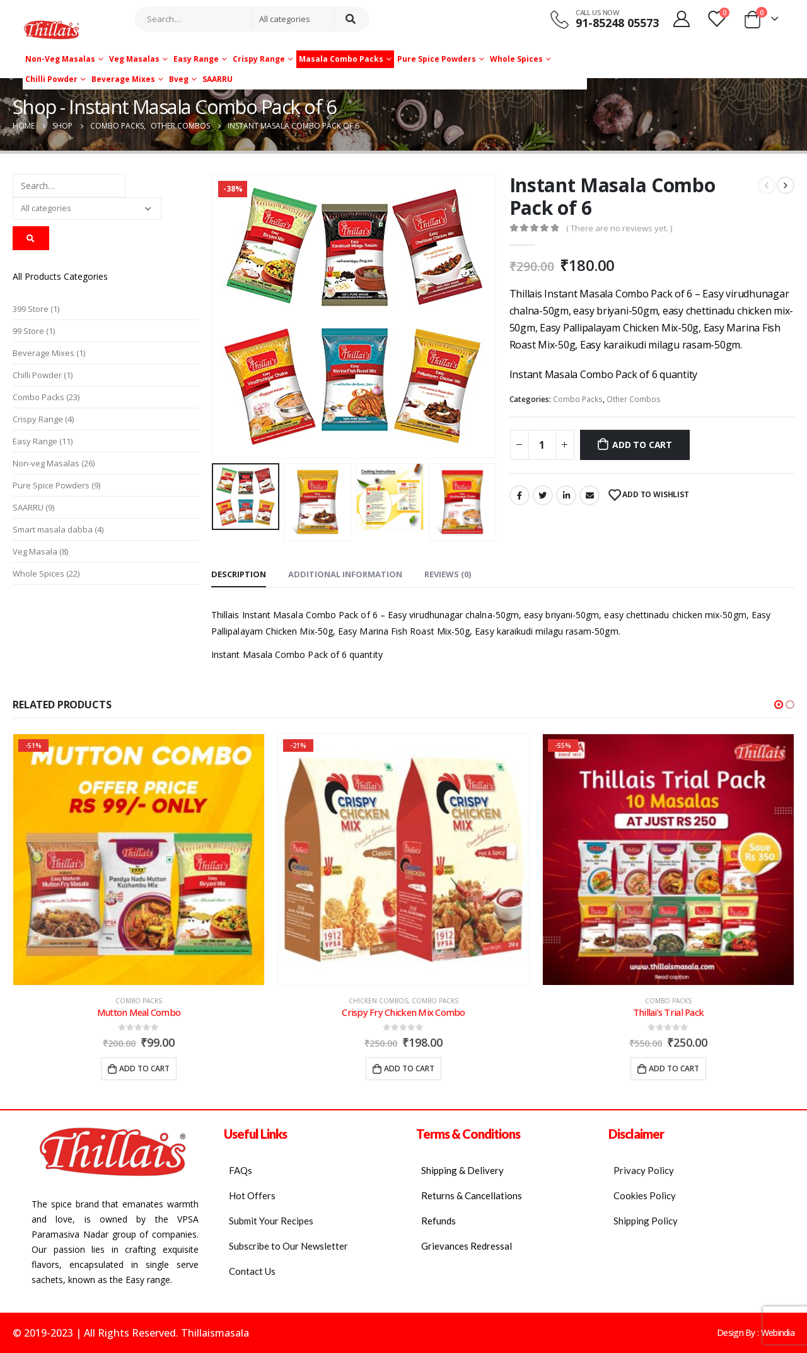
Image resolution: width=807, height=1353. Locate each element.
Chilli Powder (51, 79)
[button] (778, 704)
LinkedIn (566, 495)
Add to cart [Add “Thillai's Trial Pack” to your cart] (674, 1068)
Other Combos (634, 399)
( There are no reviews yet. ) (619, 228)
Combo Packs (578, 399)
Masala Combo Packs (341, 59)
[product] (138, 859)
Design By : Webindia (755, 1333)
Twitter (543, 495)
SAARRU (217, 79)
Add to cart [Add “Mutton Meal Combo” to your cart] (144, 1068)
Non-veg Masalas (60, 59)
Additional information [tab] (345, 574)
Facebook (519, 495)
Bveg (179, 79)
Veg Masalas (134, 59)
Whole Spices (516, 59)
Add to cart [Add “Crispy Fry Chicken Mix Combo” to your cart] (409, 1068)
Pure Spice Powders (436, 59)
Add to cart (642, 445)
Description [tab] (238, 574)
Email (589, 495)
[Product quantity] (542, 445)
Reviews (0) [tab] (447, 574)
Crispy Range (259, 59)
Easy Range (196, 59)
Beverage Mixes (123, 79)
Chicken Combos (378, 1000)
